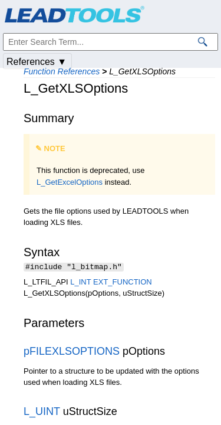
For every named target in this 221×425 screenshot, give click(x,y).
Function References (62, 71)
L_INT (80, 283)
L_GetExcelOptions (70, 182)
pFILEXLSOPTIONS (72, 352)
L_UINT (42, 413)
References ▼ (36, 62)
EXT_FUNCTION (122, 283)
